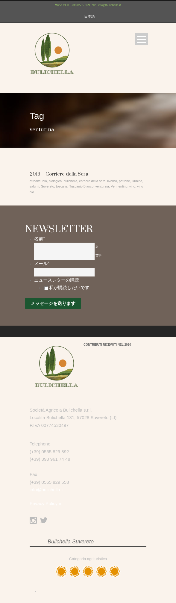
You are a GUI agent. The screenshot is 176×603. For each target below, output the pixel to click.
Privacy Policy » (45, 503)
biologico (55, 181)
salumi (34, 186)
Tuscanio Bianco (81, 186)
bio (45, 181)
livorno (112, 181)
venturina (102, 186)
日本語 (89, 16)
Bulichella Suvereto (71, 542)
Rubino (137, 181)
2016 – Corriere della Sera (59, 174)
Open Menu (141, 39)
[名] (64, 247)
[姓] (64, 255)
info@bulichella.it (109, 5)
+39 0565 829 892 (84, 5)
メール (42, 264)
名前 (39, 239)
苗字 (98, 255)
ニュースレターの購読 (56, 280)
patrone (124, 181)
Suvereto (47, 186)
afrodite (35, 181)
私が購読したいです (69, 288)
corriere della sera (92, 181)
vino (132, 186)
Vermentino (119, 186)
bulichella (70, 181)
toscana (62, 186)
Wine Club (62, 5)
